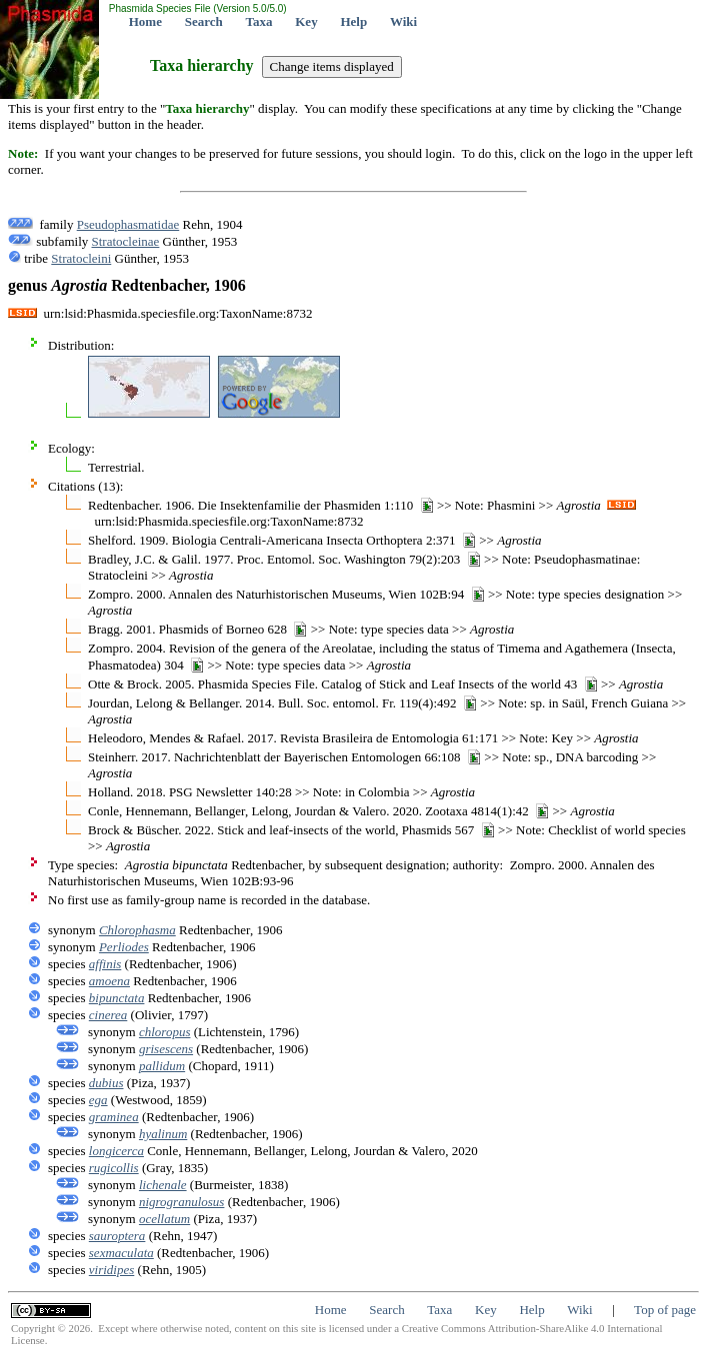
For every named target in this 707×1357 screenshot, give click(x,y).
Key (306, 21)
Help (353, 21)
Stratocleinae (126, 241)
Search (204, 21)
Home (145, 21)
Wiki (403, 21)
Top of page (665, 1309)
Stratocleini (81, 258)
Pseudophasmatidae (128, 224)
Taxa (259, 21)
